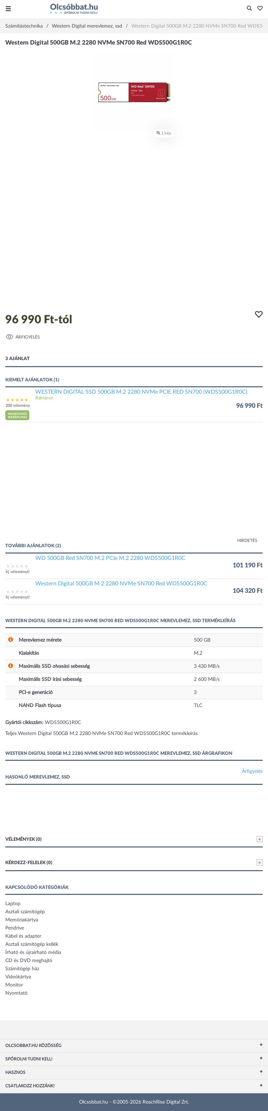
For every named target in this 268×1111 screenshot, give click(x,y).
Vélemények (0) (134, 839)
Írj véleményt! (18, 572)
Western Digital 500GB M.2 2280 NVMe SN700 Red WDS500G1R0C (121, 583)
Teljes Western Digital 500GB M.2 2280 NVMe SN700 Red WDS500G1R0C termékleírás (101, 733)
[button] (258, 8)
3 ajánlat (17, 359)
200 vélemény (18, 405)
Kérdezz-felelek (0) (134, 863)
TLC (198, 705)
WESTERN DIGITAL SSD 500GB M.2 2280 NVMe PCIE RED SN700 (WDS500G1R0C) (141, 392)
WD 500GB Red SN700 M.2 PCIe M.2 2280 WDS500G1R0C (110, 558)
